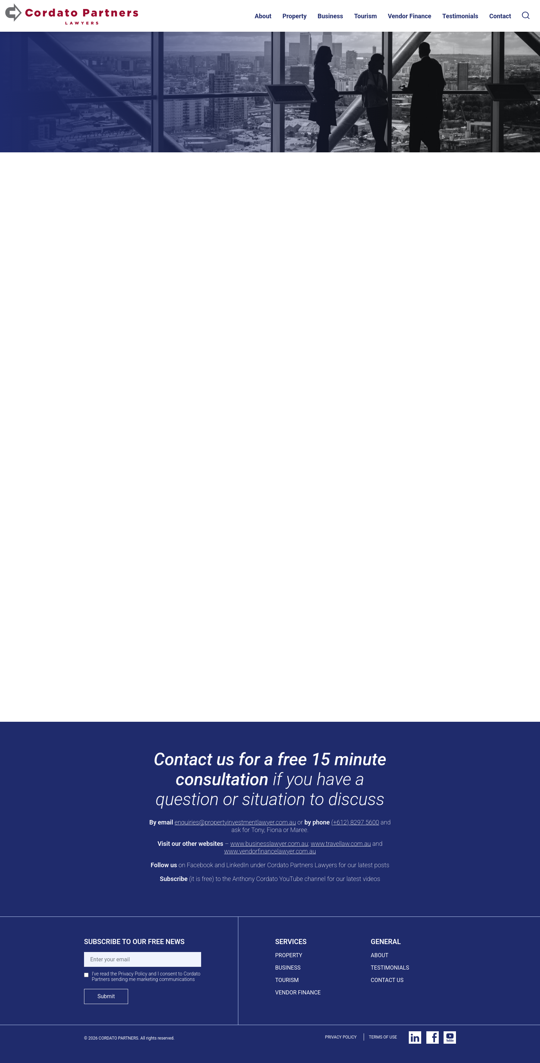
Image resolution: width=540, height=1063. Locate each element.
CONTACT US (387, 980)
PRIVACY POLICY (341, 1037)
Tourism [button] (365, 16)
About (263, 16)
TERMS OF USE (383, 1037)
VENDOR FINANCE (298, 992)
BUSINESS (288, 967)
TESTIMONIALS (390, 967)
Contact (500, 16)
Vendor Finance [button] (409, 16)
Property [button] (294, 16)
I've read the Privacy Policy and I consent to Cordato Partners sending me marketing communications (146, 976)
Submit (106, 996)
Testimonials (460, 16)
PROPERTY (288, 955)
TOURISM (287, 980)
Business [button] (330, 16)
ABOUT (379, 955)
